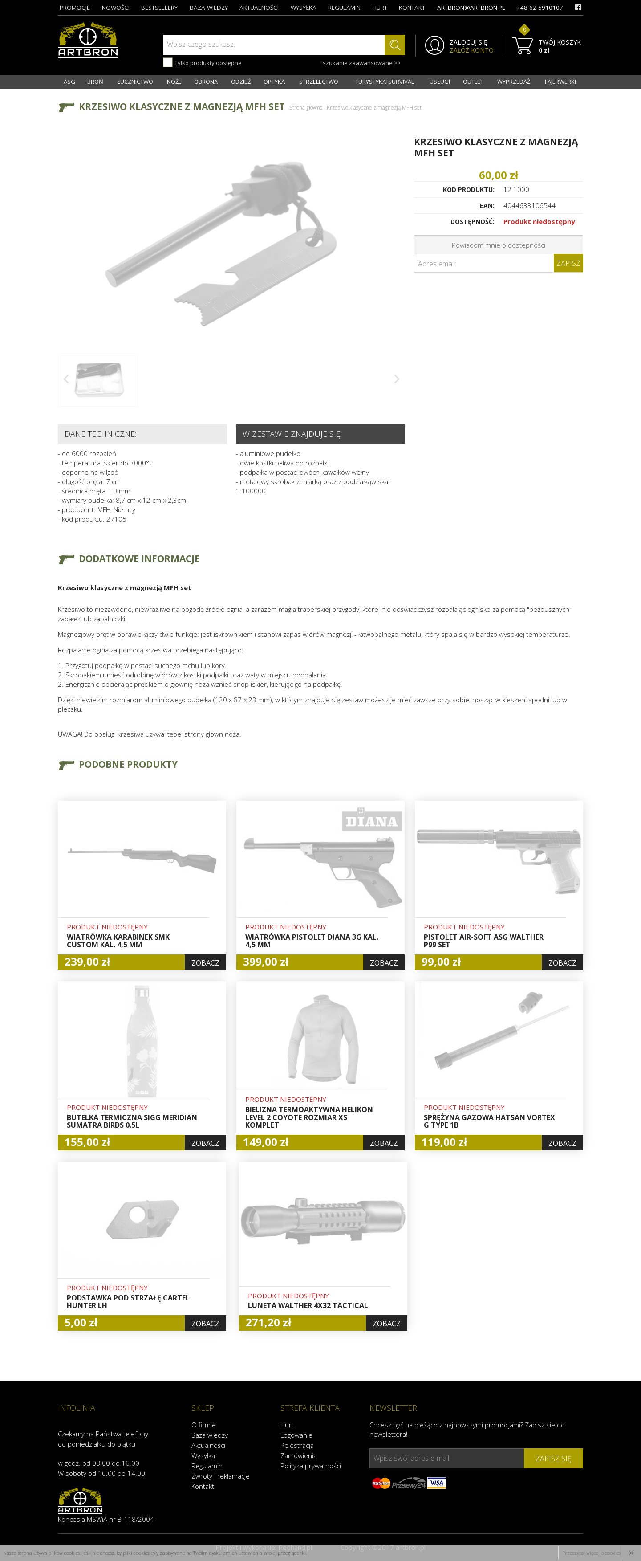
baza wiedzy (209, 8)
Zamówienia (298, 1455)
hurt (380, 8)
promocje (75, 8)
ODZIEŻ (241, 81)
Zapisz (568, 263)
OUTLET (473, 81)
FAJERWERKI (560, 81)
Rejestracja (297, 1445)
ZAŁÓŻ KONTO (472, 50)
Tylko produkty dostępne (202, 62)
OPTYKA (274, 81)
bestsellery (159, 8)
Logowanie (296, 1435)
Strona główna (306, 107)
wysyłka (303, 8)
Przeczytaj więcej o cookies (591, 1552)
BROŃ (95, 81)
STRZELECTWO (318, 81)
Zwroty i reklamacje (220, 1475)
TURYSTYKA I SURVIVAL (384, 81)
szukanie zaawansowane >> (362, 63)
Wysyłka (203, 1455)
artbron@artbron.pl (471, 8)
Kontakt (202, 1486)
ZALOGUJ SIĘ (468, 42)
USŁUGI (440, 81)
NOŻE (174, 81)
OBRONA (206, 81)
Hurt (287, 1424)
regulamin (344, 8)
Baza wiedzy (209, 1435)
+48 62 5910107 (540, 8)
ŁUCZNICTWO (135, 81)
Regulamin (207, 1465)
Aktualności (208, 1445)
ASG (69, 81)
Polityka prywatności (310, 1465)
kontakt (412, 8)
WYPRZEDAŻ (513, 81)
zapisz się (554, 1458)
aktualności (259, 8)
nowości (116, 8)
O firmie (203, 1424)
